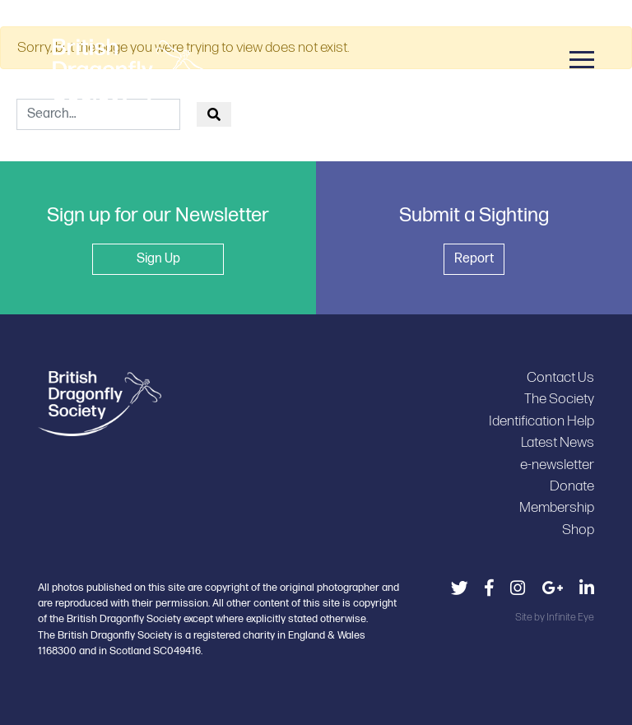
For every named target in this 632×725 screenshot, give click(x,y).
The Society (559, 398)
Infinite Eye (570, 617)
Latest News (557, 442)
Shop (578, 529)
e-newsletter (557, 464)
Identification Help (541, 421)
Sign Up (158, 259)
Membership (556, 507)
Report (474, 259)
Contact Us (560, 377)
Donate (572, 486)
